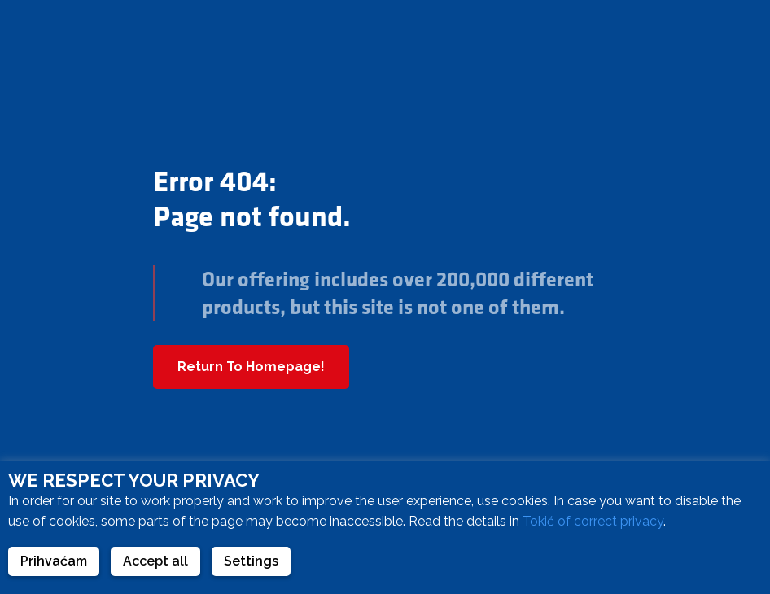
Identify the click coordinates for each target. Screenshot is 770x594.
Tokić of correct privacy (593, 521)
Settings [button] (251, 561)
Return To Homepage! (251, 366)
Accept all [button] (155, 561)
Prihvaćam (53, 561)
